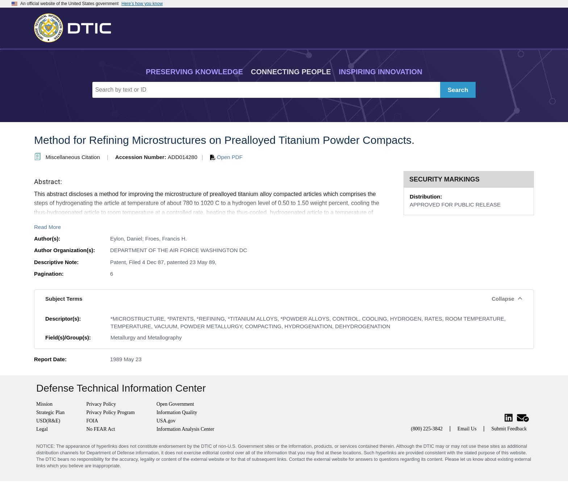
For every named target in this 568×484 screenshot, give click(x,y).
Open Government (175, 404)
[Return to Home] (75, 26)
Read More (47, 227)
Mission (44, 404)
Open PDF (226, 157)
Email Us (467, 428)
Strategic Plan (50, 412)
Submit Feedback (509, 428)
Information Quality (176, 412)
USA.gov (166, 421)
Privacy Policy (101, 404)
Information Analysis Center (185, 429)
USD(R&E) (48, 421)
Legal (42, 429)
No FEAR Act (100, 429)
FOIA (92, 421)
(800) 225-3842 (427, 428)
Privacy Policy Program (110, 412)
